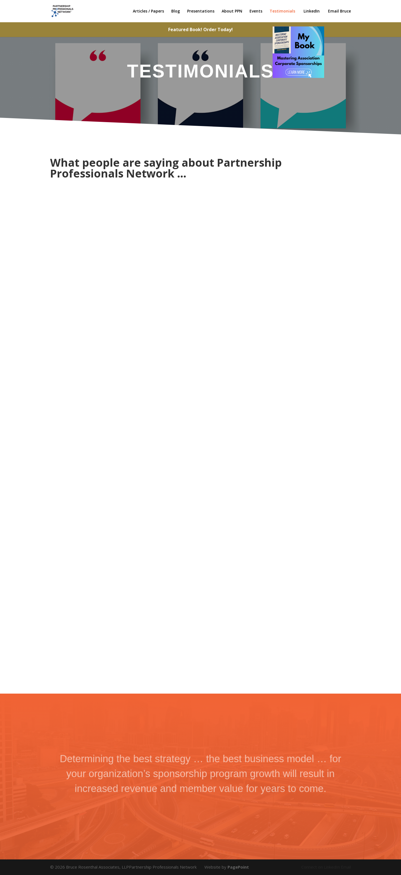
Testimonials (282, 11)
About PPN (232, 11)
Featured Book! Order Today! (200, 29)
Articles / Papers (148, 11)
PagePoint (238, 867)
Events (256, 11)
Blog (175, 11)
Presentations (200, 11)
